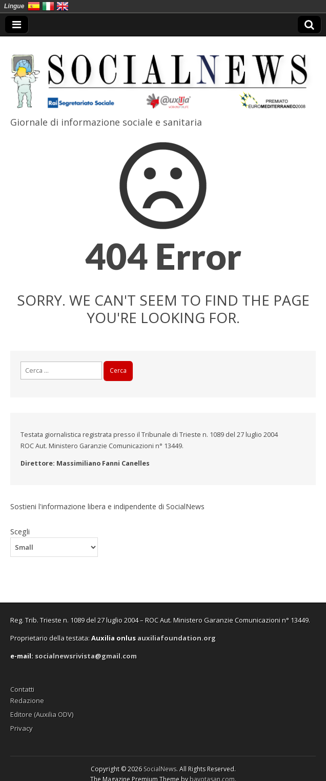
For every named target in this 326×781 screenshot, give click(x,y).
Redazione (27, 700)
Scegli (20, 531)
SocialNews (160, 769)
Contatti (22, 689)
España (34, 6)
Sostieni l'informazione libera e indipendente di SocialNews (107, 506)
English (62, 6)
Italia (48, 6)
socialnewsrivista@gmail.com (86, 655)
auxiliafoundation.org (176, 638)
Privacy (21, 728)
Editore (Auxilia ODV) (41, 714)
